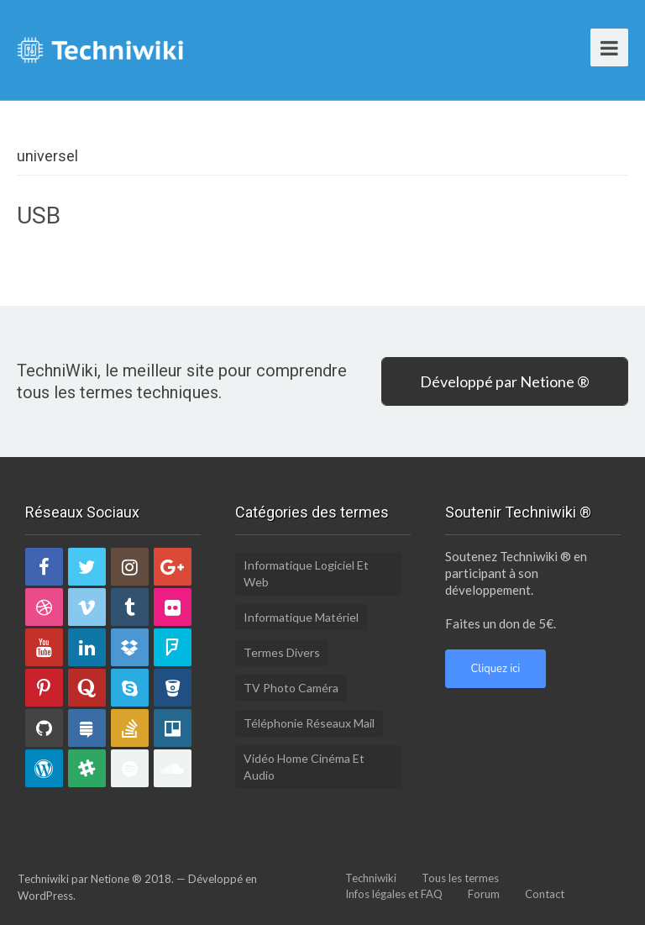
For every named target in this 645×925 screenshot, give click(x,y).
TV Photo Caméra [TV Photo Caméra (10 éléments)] (291, 688)
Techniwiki (370, 878)
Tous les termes (460, 878)
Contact (544, 894)
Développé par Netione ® (505, 381)
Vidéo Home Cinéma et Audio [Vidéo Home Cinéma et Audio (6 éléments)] (304, 766)
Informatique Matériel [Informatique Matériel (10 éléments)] (301, 617)
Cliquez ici (496, 668)
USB (38, 215)
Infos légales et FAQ (394, 894)
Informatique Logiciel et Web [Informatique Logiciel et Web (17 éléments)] (306, 573)
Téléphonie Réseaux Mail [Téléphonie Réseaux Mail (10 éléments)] (309, 723)
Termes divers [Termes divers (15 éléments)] (282, 652)
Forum (484, 894)
